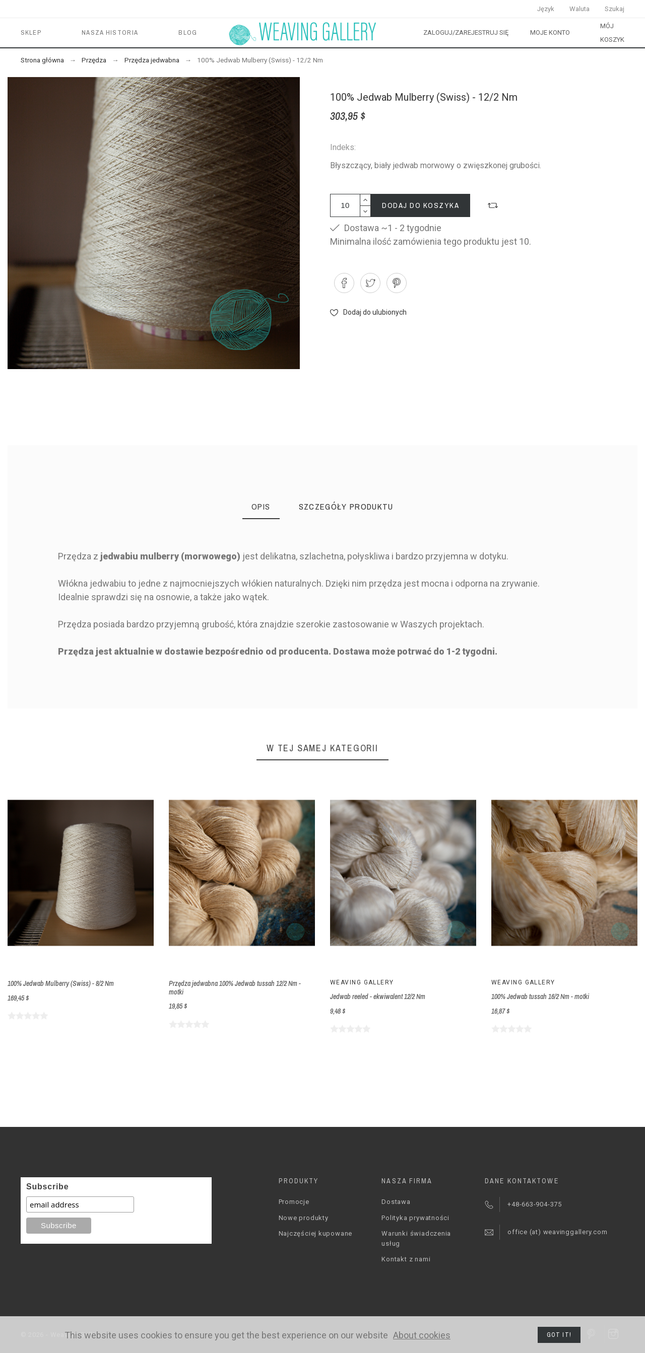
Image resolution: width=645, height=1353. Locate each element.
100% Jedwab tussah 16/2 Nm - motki (540, 996)
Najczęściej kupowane (316, 1233)
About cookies (421, 1335)
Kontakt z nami (405, 1259)
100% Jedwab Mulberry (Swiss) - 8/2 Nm (61, 983)
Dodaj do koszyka (420, 205)
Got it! (559, 1335)
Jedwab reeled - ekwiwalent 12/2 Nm (377, 996)
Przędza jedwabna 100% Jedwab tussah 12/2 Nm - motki (235, 987)
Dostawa (395, 1201)
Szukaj (614, 9)
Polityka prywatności (415, 1218)
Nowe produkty (304, 1218)
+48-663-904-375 (534, 1204)
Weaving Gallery (362, 982)
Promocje (294, 1201)
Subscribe (47, 1186)
